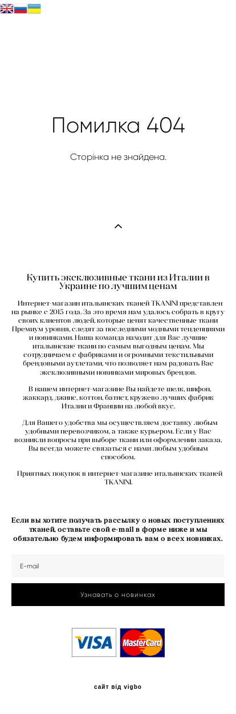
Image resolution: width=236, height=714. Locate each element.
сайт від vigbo (118, 687)
